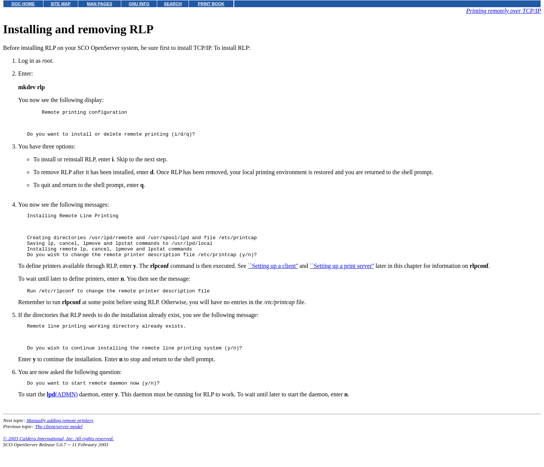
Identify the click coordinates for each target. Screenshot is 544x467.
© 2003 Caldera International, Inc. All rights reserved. (58, 458)
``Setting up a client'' (273, 278)
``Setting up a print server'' (342, 278)
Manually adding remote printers (59, 439)
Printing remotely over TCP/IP (503, 11)
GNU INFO (139, 4)
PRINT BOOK (211, 4)
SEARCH (173, 4)
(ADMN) (62, 413)
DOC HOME (23, 4)
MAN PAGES (99, 4)
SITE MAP (61, 4)
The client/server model (59, 445)
